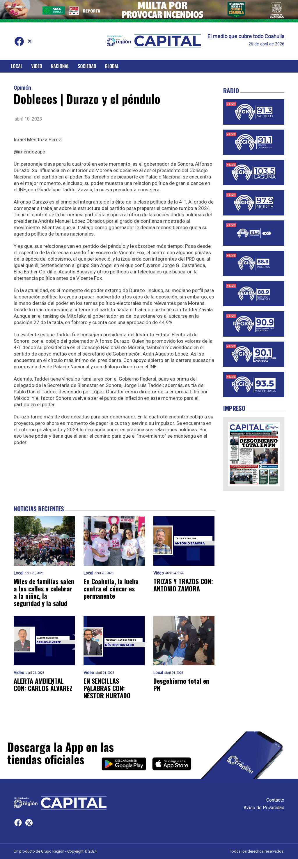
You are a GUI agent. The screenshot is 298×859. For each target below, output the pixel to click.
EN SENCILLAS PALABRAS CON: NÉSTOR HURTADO (107, 688)
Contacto (275, 800)
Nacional (60, 66)
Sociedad (87, 66)
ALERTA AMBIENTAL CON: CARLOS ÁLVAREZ (43, 684)
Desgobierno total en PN (181, 684)
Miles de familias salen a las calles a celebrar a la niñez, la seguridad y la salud (44, 592)
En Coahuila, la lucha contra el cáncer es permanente (111, 589)
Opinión (22, 88)
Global (112, 66)
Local (16, 66)
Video (36, 66)
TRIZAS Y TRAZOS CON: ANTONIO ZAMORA (183, 585)
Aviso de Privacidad (264, 807)
